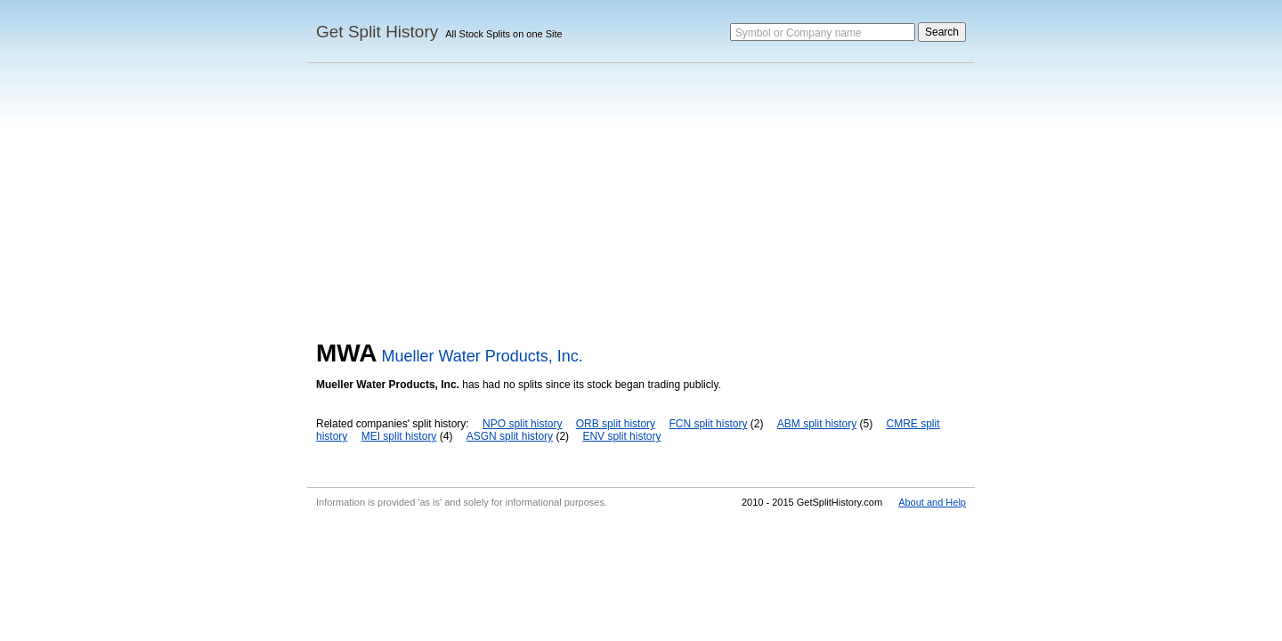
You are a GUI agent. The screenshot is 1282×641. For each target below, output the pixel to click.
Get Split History (377, 31)
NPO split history (522, 424)
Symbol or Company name (798, 33)
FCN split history (708, 424)
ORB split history (615, 424)
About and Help (932, 502)
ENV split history (621, 436)
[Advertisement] (641, 205)
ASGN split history (510, 436)
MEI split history (399, 436)
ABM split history (816, 424)
